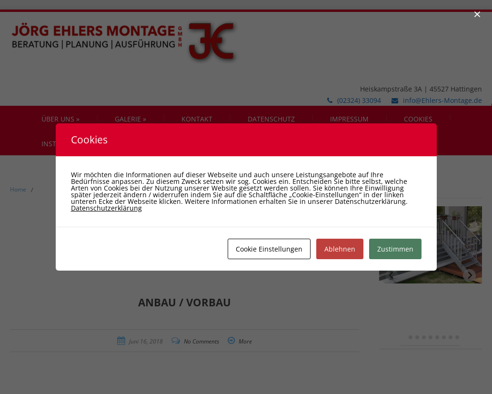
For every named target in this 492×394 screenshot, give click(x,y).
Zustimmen (395, 248)
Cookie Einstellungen (269, 248)
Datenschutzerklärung (106, 207)
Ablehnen (339, 248)
